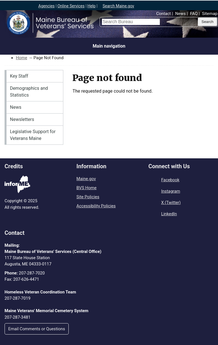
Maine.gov (86, 178)
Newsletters (22, 119)
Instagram (170, 191)
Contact (163, 13)
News (180, 13)
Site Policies (87, 196)
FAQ (194, 13)
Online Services (71, 6)
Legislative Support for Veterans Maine (33, 135)
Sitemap (209, 13)
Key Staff (19, 76)
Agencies (46, 6)
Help (91, 6)
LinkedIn (169, 213)
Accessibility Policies (96, 205)
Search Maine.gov (118, 6)
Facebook (170, 179)
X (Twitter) (171, 202)
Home (21, 57)
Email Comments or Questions (36, 328)
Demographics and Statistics (29, 92)
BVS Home (86, 187)
